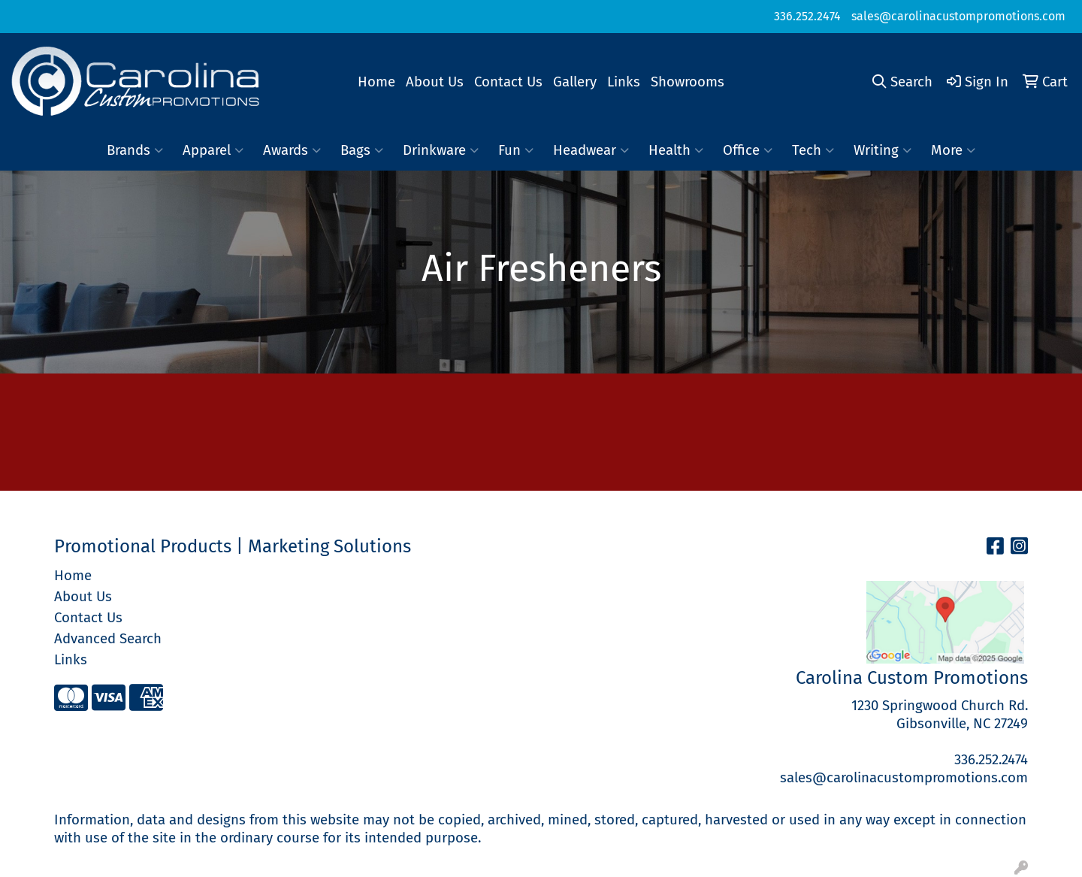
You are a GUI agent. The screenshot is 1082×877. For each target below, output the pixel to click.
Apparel (213, 150)
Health (675, 150)
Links (623, 82)
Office (747, 150)
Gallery (575, 82)
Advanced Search (108, 639)
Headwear (591, 150)
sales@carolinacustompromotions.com (958, 16)
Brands (135, 150)
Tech (813, 150)
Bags (361, 150)
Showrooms (687, 82)
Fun (515, 150)
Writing (882, 150)
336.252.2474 (807, 16)
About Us (435, 82)
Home (376, 82)
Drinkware (441, 150)
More (953, 150)
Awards (292, 150)
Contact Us (508, 82)
